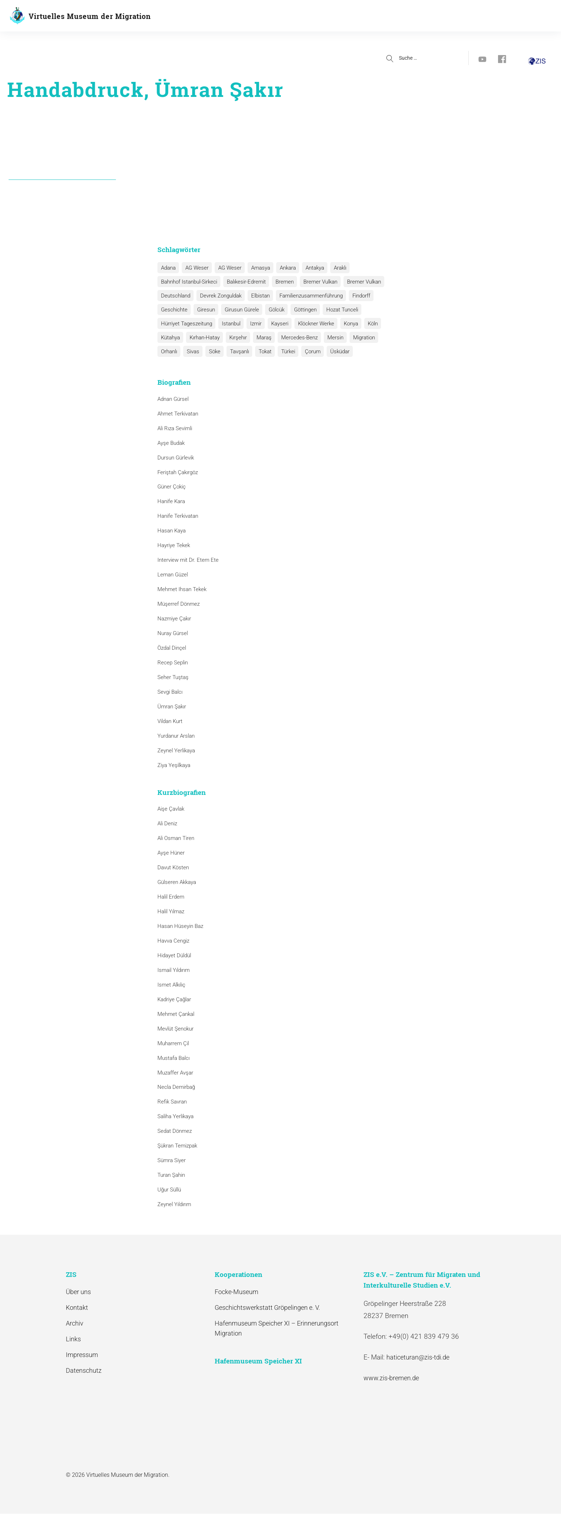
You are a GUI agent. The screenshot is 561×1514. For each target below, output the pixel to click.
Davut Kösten (173, 867)
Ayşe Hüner (171, 853)
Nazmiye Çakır (174, 618)
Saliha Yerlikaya (175, 1116)
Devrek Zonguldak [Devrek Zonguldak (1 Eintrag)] (219, 296)
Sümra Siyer (171, 1160)
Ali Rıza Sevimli (174, 428)
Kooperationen (288, 16)
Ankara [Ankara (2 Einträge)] (283, 268)
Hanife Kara (171, 501)
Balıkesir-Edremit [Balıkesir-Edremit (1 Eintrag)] (244, 282)
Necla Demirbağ (176, 1087)
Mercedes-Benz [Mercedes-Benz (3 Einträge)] (294, 337)
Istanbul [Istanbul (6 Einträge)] (229, 323)
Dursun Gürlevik (175, 457)
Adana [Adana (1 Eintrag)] (167, 268)
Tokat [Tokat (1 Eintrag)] (235, 351)
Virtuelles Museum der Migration (90, 16)
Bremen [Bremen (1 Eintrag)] (282, 282)
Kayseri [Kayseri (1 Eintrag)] (275, 323)
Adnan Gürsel (173, 399)
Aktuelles (333, 16)
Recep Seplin (172, 662)
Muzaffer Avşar (175, 1073)
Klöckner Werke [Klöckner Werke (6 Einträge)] (311, 323)
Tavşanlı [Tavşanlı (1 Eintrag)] (210, 351)
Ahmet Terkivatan (177, 414)
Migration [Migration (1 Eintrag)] (357, 337)
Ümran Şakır (171, 706)
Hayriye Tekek (173, 545)
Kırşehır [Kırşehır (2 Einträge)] (235, 337)
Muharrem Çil (173, 1043)
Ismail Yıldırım (173, 970)
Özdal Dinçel (171, 648)
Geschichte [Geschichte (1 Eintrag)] (173, 309)
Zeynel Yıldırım (174, 1204)
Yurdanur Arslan (176, 736)
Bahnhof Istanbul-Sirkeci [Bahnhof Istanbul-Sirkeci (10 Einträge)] (188, 282)
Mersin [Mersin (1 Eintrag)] (329, 337)
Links (73, 1339)
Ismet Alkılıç (172, 985)
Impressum (82, 1354)
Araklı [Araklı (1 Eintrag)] (333, 268)
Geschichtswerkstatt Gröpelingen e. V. (267, 1307)
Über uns (78, 1292)
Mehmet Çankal (175, 1014)
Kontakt (77, 1307)
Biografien (239, 16)
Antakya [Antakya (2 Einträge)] (308, 268)
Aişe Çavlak (170, 809)
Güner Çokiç (171, 487)
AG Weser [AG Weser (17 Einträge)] (195, 268)
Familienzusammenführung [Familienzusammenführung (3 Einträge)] (307, 296)
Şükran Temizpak (177, 1145)
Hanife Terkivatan (177, 516)
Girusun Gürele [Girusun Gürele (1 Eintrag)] (239, 309)
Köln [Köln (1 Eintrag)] (366, 323)
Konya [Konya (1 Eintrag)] (345, 323)
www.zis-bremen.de (391, 1378)
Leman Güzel (172, 574)
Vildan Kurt (169, 721)
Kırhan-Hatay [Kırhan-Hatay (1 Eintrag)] (203, 337)
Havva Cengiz (173, 941)
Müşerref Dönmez (178, 604)
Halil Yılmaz (170, 911)
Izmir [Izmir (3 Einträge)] (253, 323)
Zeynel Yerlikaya (176, 750)
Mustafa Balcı (173, 1058)
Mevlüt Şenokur (175, 1029)
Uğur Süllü (169, 1189)
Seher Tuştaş (173, 677)
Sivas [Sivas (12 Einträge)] (166, 351)
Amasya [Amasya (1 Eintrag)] (256, 268)
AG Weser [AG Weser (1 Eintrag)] (227, 268)
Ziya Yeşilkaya (173, 765)
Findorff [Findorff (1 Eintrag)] (356, 296)
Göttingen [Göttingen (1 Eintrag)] (300, 309)
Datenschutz (84, 1370)
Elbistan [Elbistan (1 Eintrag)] (257, 296)
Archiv (74, 1323)
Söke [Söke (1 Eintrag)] (187, 351)
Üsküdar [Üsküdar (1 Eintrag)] (307, 351)
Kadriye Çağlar (174, 999)
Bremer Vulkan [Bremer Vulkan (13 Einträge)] (316, 282)
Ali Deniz (167, 823)
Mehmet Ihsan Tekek (181, 589)
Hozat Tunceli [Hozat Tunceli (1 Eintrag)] (336, 309)
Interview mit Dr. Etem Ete (188, 560)
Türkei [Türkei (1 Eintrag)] (257, 351)
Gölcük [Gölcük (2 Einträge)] (272, 309)
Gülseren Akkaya (176, 882)
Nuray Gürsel (172, 633)
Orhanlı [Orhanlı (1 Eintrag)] (384, 337)
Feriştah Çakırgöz (177, 472)
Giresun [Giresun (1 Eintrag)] (204, 309)
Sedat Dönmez (174, 1131)
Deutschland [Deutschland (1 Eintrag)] (175, 296)
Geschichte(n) (190, 16)
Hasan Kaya (171, 530)
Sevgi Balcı (169, 692)
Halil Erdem (170, 897)
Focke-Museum (236, 1292)
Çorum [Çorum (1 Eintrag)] (281, 351)
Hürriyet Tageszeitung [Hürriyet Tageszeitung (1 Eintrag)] (185, 323)
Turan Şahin (171, 1175)
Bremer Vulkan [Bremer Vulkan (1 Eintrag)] (359, 282)
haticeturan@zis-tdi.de (417, 1357)
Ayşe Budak (171, 443)
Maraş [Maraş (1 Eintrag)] (260, 337)
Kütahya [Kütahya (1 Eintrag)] (169, 337)
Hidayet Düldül (174, 955)
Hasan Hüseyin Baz (180, 926)
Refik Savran (172, 1102)
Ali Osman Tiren (175, 838)
